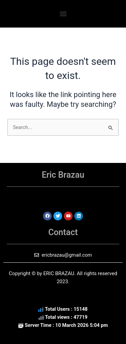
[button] (63, 13)
